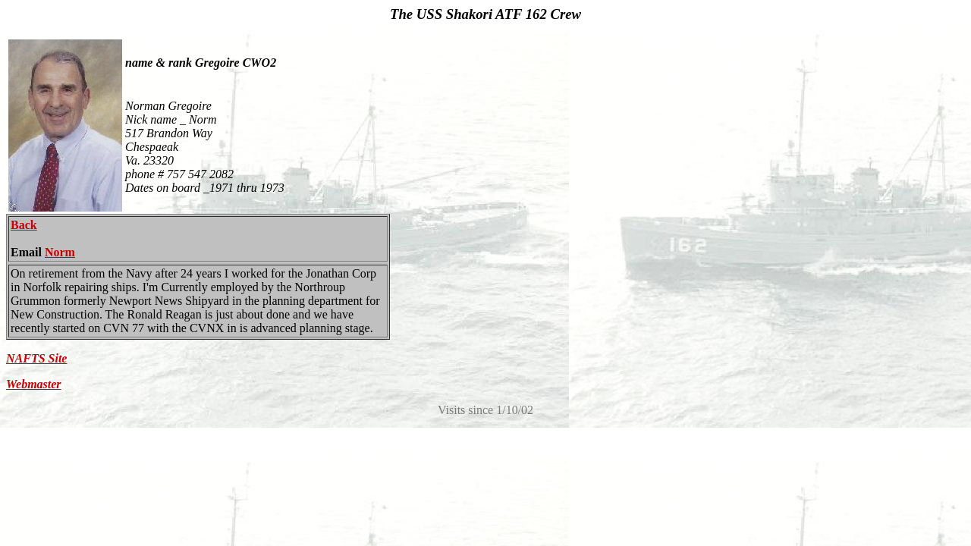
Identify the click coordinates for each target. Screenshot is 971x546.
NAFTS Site (36, 358)
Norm (60, 252)
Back (24, 224)
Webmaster (33, 384)
